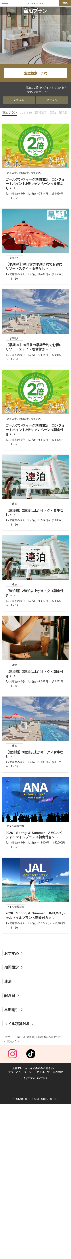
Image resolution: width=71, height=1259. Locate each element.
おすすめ (26, 112)
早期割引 (11, 1010)
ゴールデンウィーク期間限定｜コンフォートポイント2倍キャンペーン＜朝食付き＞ (35, 430)
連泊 (53, 112)
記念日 (63, 112)
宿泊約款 (58, 1072)
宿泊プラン (9, 112)
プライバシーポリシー (21, 1072)
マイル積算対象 (17, 1024)
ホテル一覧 (43, 1072)
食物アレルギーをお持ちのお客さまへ (34, 1068)
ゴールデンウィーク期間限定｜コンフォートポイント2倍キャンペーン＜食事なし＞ (35, 184)
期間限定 (41, 112)
